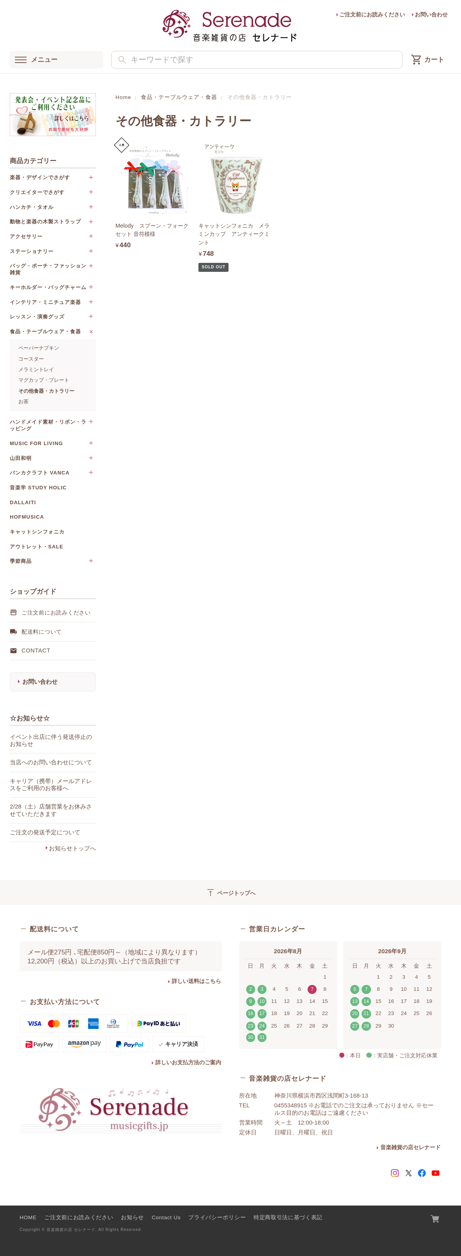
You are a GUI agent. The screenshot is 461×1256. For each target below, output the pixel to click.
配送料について (42, 632)
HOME (28, 1217)
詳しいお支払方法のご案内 (188, 1063)
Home (123, 97)
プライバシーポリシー (217, 1217)
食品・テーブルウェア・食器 (179, 97)
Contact (36, 650)
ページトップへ (231, 892)
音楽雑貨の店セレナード (410, 1147)
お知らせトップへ (72, 848)
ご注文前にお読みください (372, 15)
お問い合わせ (431, 15)
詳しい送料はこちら (196, 981)
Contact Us (166, 1217)
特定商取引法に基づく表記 (288, 1217)
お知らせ (132, 1217)
